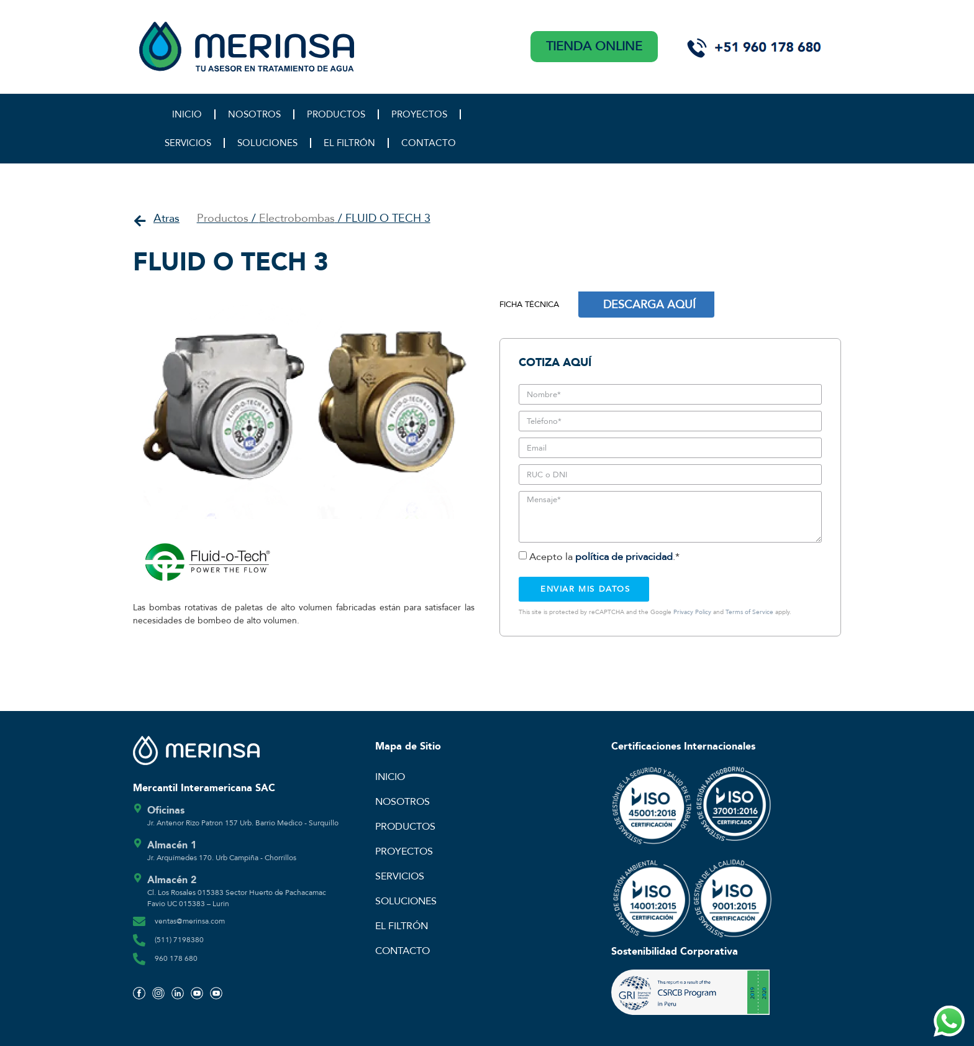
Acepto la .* (604, 557)
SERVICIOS (188, 143)
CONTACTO (428, 143)
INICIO (187, 114)
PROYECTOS (419, 114)
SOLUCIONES (267, 143)
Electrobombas (297, 218)
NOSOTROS (254, 114)
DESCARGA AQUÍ (649, 304)
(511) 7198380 (179, 940)
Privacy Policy (692, 612)
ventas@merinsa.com (190, 921)
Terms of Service (749, 612)
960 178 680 (176, 958)
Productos (222, 218)
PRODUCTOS (336, 114)
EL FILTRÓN (349, 143)
